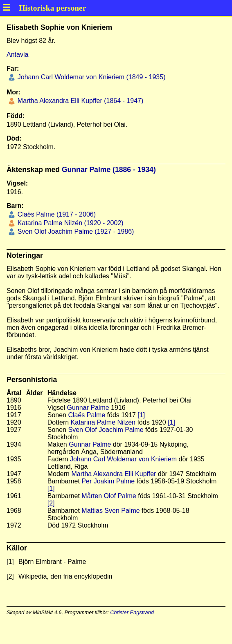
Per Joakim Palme (108, 481)
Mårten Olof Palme (108, 495)
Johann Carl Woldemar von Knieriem (123, 459)
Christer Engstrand (132, 612)
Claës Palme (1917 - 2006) (56, 214)
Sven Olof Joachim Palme (105, 429)
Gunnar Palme (88, 407)
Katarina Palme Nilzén (103, 422)
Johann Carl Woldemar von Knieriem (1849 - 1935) (90, 77)
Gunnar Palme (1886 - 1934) (109, 169)
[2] (51, 503)
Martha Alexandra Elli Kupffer (113, 473)
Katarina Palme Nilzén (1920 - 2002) (69, 222)
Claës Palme (86, 414)
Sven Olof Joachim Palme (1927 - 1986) (75, 231)
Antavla (17, 54)
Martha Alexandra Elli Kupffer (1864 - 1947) (79, 100)
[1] (141, 414)
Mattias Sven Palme (110, 510)
